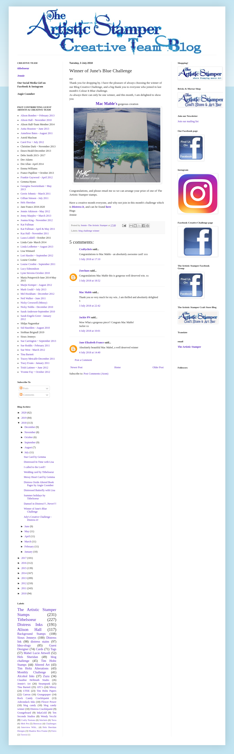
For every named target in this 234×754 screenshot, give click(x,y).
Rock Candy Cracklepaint (33, 698)
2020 (24, 412)
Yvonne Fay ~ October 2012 (35, 371)
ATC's (40, 687)
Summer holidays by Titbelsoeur (34, 497)
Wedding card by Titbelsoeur (39, 472)
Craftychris (85, 249)
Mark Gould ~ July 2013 (33, 289)
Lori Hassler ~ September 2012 (37, 255)
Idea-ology (24, 645)
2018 (24, 422)
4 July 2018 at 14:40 (89, 352)
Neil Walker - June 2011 (33, 298)
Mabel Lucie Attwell (37, 653)
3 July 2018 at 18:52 (89, 280)
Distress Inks (30, 624)
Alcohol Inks (25, 676)
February (29, 546)
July (26, 452)
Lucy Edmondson (30, 268)
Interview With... (29, 727)
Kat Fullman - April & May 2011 (38, 228)
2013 (24, 578)
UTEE (26, 690)
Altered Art (42, 664)
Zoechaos (84, 270)
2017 (24, 557)
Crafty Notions (28, 720)
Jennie (20, 75)
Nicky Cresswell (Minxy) (34, 302)
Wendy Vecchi (48, 716)
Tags (53, 649)
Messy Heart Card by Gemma (39, 477)
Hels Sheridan (28, 202)
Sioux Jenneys (26, 637)
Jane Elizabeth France (91, 342)
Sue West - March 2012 (33, 349)
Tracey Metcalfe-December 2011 (38, 358)
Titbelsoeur (26, 619)
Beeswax (37, 723)
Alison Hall (29, 629)
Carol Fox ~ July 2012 (32, 142)
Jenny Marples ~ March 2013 (36, 215)
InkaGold (42, 712)
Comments (27, 394)
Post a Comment (83, 360)
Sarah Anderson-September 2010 (38, 311)
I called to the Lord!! (35, 467)
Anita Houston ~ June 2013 (35, 128)
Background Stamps (31, 633)
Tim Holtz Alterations (33, 668)
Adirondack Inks (26, 701)
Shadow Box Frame (38, 731)
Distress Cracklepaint (41, 709)
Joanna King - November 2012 (37, 220)
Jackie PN (84, 317)
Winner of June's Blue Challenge (35, 510)
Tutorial (24, 734)
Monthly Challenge (31, 672)
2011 (24, 588)
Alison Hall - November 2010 (36, 120)
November (30, 432)
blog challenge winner (88, 230)
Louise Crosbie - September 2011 (38, 264)
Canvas (27, 694)
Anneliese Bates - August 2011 (37, 133)
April (27, 536)
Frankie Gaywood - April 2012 (37, 177)
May (27, 531)
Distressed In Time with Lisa (39, 461)
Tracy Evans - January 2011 (35, 363)
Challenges (51, 723)
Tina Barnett (27, 354)
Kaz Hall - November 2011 (35, 233)
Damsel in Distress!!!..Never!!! (40, 503)
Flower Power (48, 701)
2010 (24, 593)
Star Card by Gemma (35, 456)
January (28, 551)
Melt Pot (25, 723)
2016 (24, 562)
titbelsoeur (23, 68)
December (30, 427)
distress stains (40, 641)
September (30, 442)
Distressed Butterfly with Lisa (39, 490)
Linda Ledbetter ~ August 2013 (37, 246)
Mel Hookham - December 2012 (37, 293)
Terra (53, 720)
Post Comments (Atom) (96, 373)
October (29, 437)
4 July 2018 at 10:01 (89, 330)
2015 (24, 568)
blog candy (29, 705)
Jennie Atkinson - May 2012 (35, 211)
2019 (24, 417)
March (28, 541)
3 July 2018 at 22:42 (89, 305)
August (28, 447)
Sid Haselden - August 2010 (35, 327)
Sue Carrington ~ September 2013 (38, 340)
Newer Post (76, 367)
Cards (39, 649)
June (27, 526)
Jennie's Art (24, 683)
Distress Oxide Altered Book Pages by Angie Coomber (39, 484)
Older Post (158, 367)
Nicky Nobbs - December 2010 (37, 307)
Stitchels (43, 720)
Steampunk (44, 683)
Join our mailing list (188, 121)
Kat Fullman (27, 224)
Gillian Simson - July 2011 (35, 198)
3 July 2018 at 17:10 (89, 259)
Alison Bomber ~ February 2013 (37, 115)
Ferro (53, 731)
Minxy (52, 687)
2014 (24, 573)
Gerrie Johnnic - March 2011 (36, 193)
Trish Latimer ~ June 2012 (34, 367)
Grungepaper (44, 694)
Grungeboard (24, 712)
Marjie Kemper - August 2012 (36, 284)
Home (117, 367)
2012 (24, 583)
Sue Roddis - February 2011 (35, 345)
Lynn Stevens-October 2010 (35, 273)
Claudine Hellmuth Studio (33, 680)
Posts (24, 388)
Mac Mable (85, 292)
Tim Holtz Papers (46, 690)
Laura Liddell (28, 237)
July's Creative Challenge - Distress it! (38, 518)
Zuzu (46, 676)
